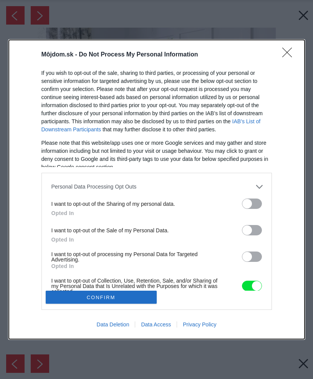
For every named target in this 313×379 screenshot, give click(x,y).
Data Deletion (113, 324)
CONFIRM (101, 297)
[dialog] (157, 189)
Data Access (156, 324)
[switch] (252, 204)
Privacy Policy (199, 324)
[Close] (289, 55)
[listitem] (156, 187)
